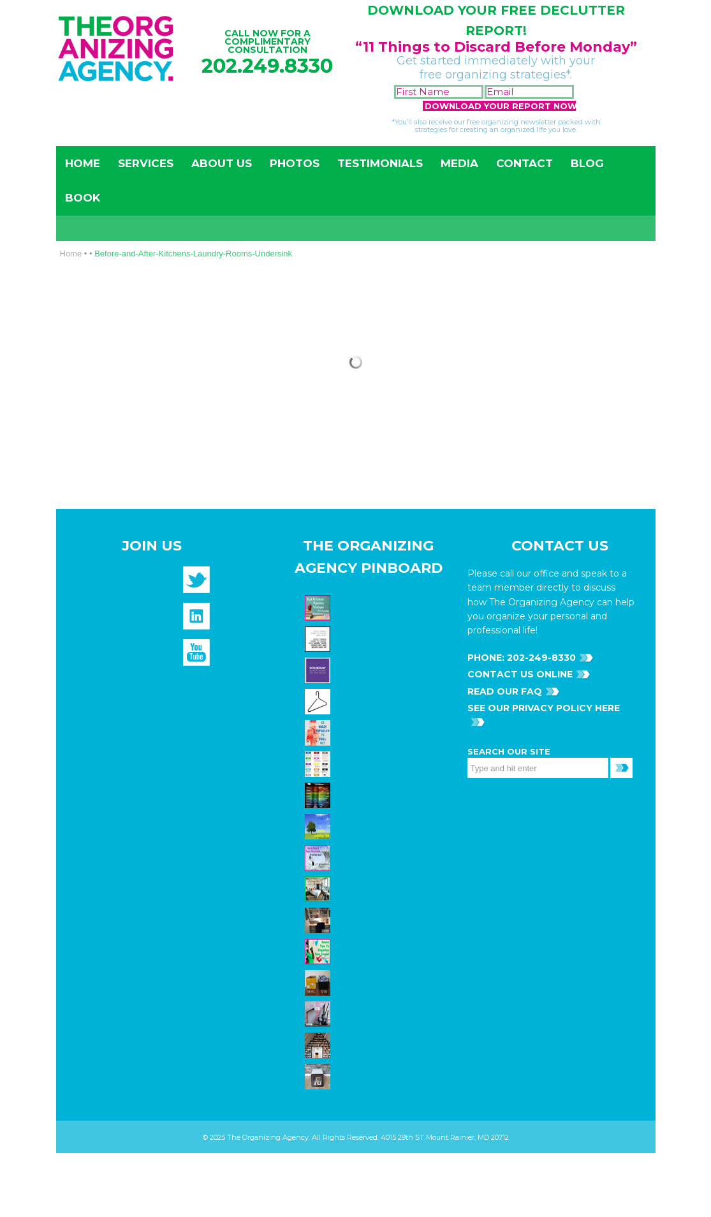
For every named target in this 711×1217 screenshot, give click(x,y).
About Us (221, 163)
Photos (294, 163)
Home (82, 163)
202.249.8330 (267, 66)
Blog (587, 163)
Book (82, 197)
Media (459, 163)
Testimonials (380, 163)
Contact (524, 163)
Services (145, 163)
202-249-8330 (540, 657)
